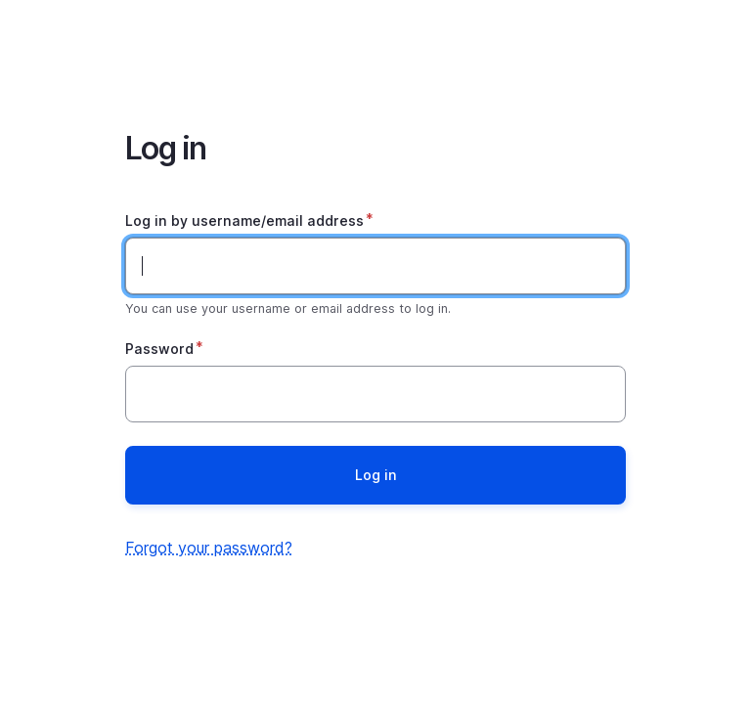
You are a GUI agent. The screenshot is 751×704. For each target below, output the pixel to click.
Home (375, 50)
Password (159, 348)
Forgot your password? (208, 547)
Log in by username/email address (244, 220)
